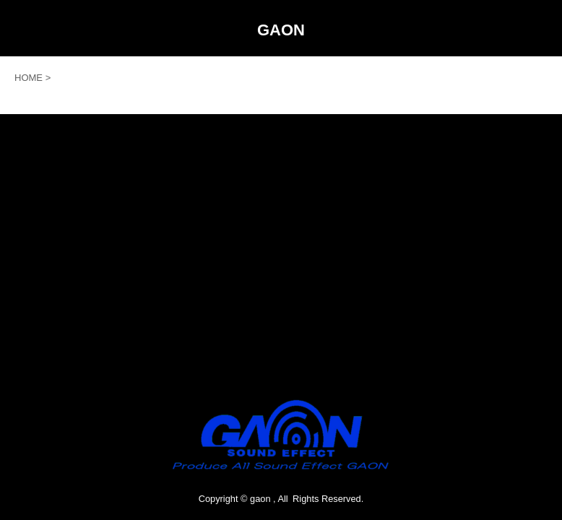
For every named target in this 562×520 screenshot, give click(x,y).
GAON (281, 30)
